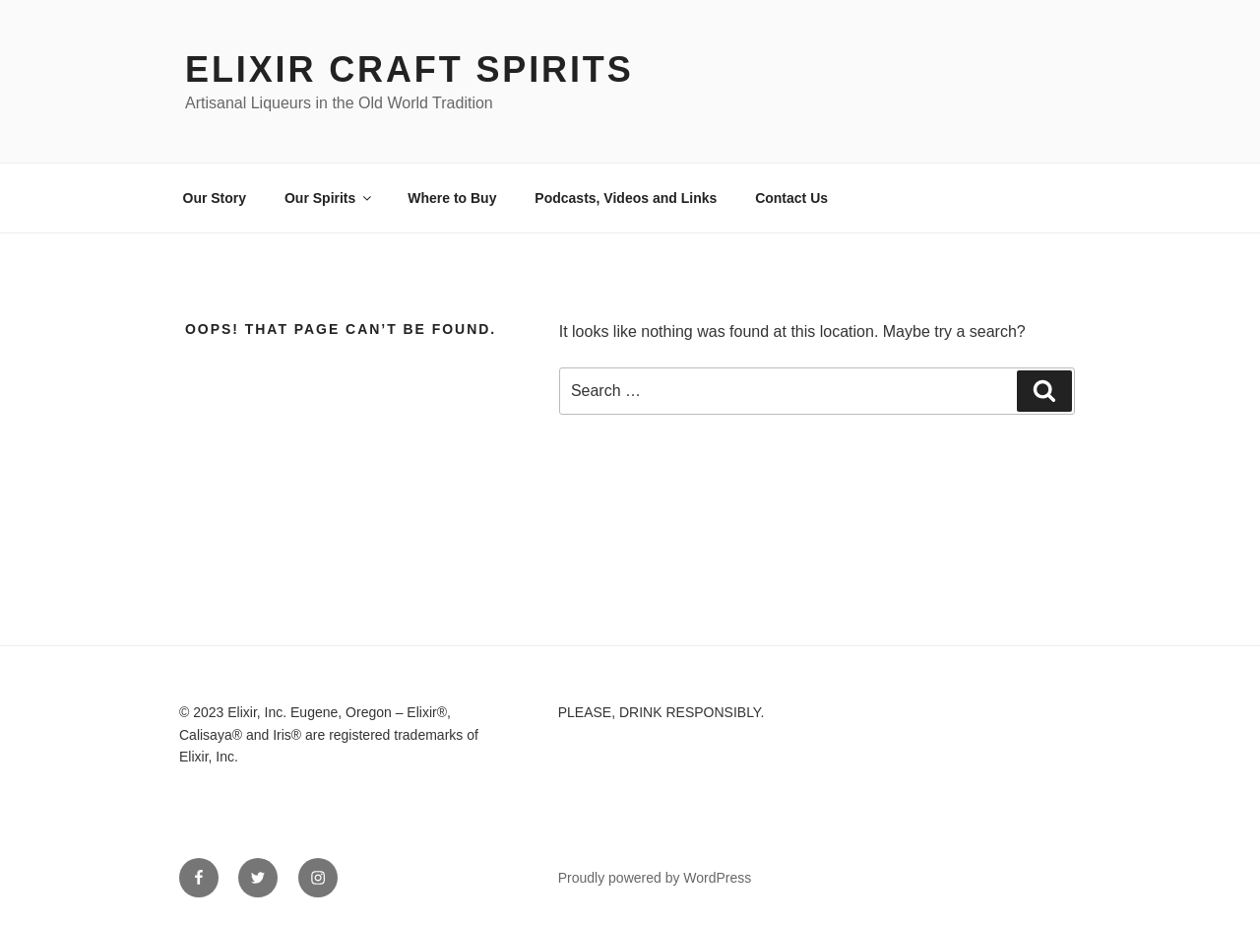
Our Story (215, 198)
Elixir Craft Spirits (409, 69)
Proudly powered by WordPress (655, 878)
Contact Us (791, 198)
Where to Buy (452, 198)
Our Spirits (329, 198)
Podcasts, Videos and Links (626, 198)
